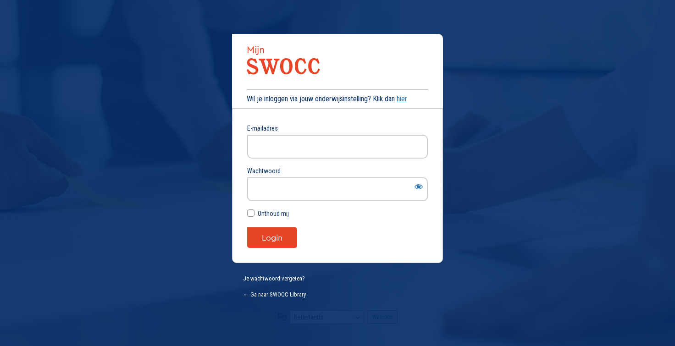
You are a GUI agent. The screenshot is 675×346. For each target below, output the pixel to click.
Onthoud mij (273, 213)
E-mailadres (262, 128)
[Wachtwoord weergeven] (418, 186)
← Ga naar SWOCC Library (274, 294)
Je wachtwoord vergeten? (274, 278)
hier (402, 98)
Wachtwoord (264, 171)
